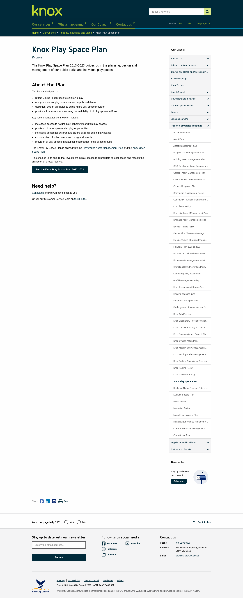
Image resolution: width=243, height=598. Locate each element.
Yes (69, 516)
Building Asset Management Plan (189, 156)
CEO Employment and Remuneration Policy (192, 163)
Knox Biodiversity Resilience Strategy (191, 318)
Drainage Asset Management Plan (189, 217)
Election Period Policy (183, 223)
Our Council (101, 22)
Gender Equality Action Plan (186, 271)
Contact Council (91, 575)
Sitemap (60, 575)
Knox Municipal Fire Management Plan (192, 351)
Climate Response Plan (184, 183)
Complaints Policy (182, 203)
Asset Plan (178, 136)
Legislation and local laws (183, 439)
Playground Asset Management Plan (103, 145)
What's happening (72, 22)
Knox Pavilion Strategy (184, 372)
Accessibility (74, 575)
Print (63, 498)
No (81, 516)
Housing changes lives (184, 291)
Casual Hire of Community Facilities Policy (192, 176)
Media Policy (179, 398)
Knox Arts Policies (182, 311)
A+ (189, 22)
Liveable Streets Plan (183, 392)
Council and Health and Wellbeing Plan (190, 69)
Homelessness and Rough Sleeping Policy (192, 284)
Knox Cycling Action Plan (185, 338)
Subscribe (179, 478)
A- (181, 22)
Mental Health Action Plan (185, 412)
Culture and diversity (181, 446)
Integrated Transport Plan (185, 297)
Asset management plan (185, 143)
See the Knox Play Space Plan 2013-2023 (60, 166)
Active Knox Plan (181, 129)
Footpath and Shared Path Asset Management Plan (192, 250)
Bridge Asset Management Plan (188, 150)
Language (201, 21)
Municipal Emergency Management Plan (192, 419)
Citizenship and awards (182, 102)
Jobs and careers (179, 116)
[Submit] (207, 11)
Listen (39, 54)
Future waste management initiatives (191, 257)
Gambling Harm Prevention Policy (189, 264)
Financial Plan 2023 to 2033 (186, 244)
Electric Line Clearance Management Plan (192, 230)
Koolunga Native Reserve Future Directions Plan (192, 385)
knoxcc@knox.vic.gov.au (187, 550)
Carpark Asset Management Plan (189, 170)
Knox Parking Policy (183, 365)
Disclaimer (108, 575)
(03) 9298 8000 (183, 537)
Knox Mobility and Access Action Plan (191, 345)
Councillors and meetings (183, 96)
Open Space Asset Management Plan (191, 425)
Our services (43, 22)
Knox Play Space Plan (185, 378)
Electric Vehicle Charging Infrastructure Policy (192, 237)
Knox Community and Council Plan (190, 331)
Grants (174, 109)
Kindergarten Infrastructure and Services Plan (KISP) (192, 304)
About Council (178, 89)
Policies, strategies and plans (76, 30)
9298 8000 (80, 196)
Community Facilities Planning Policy (191, 197)
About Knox (176, 55)
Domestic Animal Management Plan (190, 210)
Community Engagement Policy (188, 190)
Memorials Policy (181, 405)
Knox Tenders (177, 82)
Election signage (179, 76)
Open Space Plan (181, 432)
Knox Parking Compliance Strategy (190, 358)
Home (35, 30)
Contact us (125, 22)
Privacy (120, 575)
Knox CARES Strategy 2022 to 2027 (191, 324)
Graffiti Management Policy (186, 277)
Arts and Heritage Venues (183, 62)
